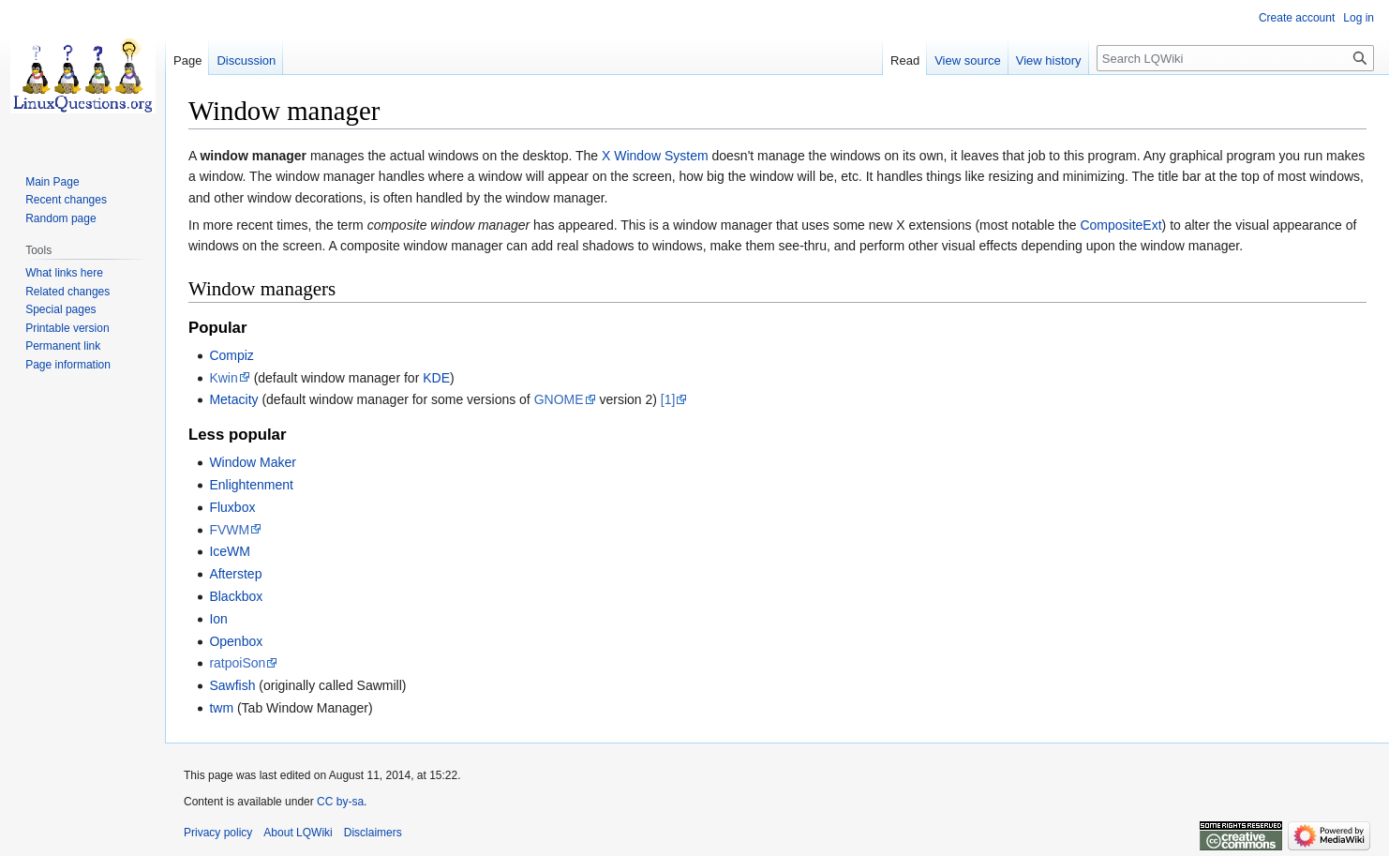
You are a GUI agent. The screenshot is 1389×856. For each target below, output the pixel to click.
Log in (1358, 17)
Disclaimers (373, 832)
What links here (64, 272)
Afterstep (235, 573)
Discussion (246, 60)
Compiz (231, 355)
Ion (218, 618)
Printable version (67, 328)
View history (1049, 60)
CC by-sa (340, 801)
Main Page (52, 181)
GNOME (559, 399)
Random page (60, 218)
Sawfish (232, 685)
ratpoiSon (237, 662)
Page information (68, 364)
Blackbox (235, 596)
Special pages (60, 309)
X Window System (655, 155)
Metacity (233, 399)
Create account (1297, 17)
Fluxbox (232, 507)
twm (221, 707)
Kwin (223, 377)
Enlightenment (251, 484)
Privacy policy (218, 832)
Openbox (235, 641)
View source (967, 60)
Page (187, 60)
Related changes (67, 291)
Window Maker (252, 462)
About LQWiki (297, 832)
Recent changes (66, 199)
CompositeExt (1120, 225)
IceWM (229, 551)
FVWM (229, 529)
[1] (668, 399)
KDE (436, 377)
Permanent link (62, 346)
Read (904, 60)
